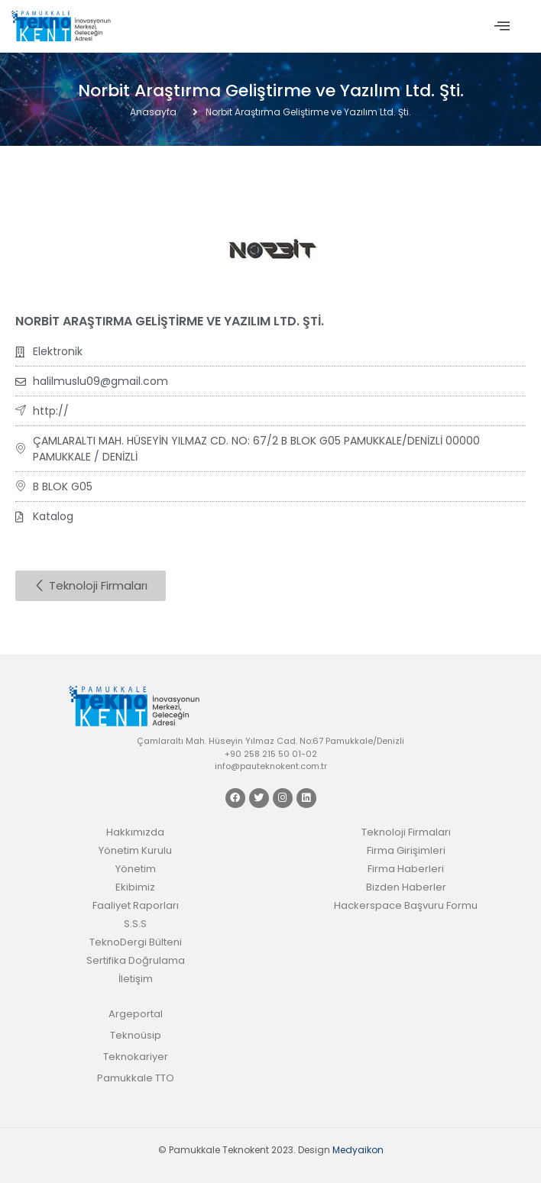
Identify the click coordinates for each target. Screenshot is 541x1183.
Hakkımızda (135, 832)
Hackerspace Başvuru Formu (406, 905)
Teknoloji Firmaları (406, 832)
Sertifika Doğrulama (135, 960)
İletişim (135, 978)
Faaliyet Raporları (135, 905)
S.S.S (135, 923)
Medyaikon (358, 1149)
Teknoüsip (135, 1035)
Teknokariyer (135, 1056)
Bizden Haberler (406, 887)
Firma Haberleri (406, 868)
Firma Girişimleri (406, 850)
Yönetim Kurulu (135, 850)
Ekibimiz (135, 887)
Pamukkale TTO (135, 1078)
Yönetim (135, 868)
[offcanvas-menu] (502, 26)
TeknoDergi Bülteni (135, 942)
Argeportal (136, 1014)
